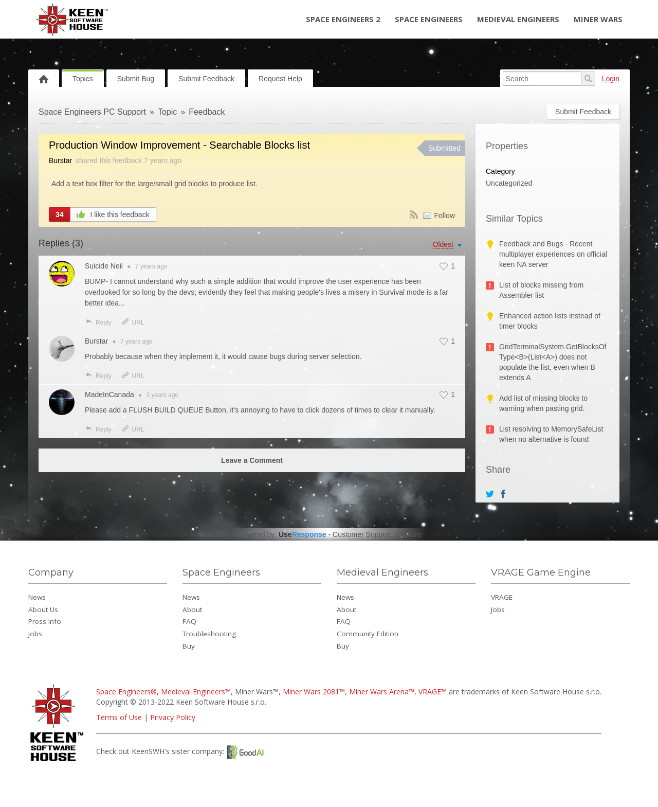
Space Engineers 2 (343, 19)
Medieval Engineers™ (196, 691)
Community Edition (367, 633)
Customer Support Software (377, 534)
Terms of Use (119, 717)
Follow (444, 215)
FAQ (189, 621)
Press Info (44, 621)
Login (610, 79)
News (37, 597)
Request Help (280, 79)
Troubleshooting (209, 633)
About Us (43, 609)
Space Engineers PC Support (92, 111)
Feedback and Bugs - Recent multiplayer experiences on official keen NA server (553, 254)
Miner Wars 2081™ (314, 691)
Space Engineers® (126, 691)
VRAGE (502, 597)
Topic (167, 111)
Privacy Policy (172, 717)
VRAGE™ (432, 691)
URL (132, 322)
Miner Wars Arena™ (381, 691)
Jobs (35, 633)
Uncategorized (509, 183)
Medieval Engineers (518, 19)
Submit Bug (135, 79)
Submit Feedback (206, 79)
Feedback (207, 111)
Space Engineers (429, 19)
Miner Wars (598, 19)
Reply (98, 322)
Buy (188, 646)
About (192, 609)
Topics (82, 79)
